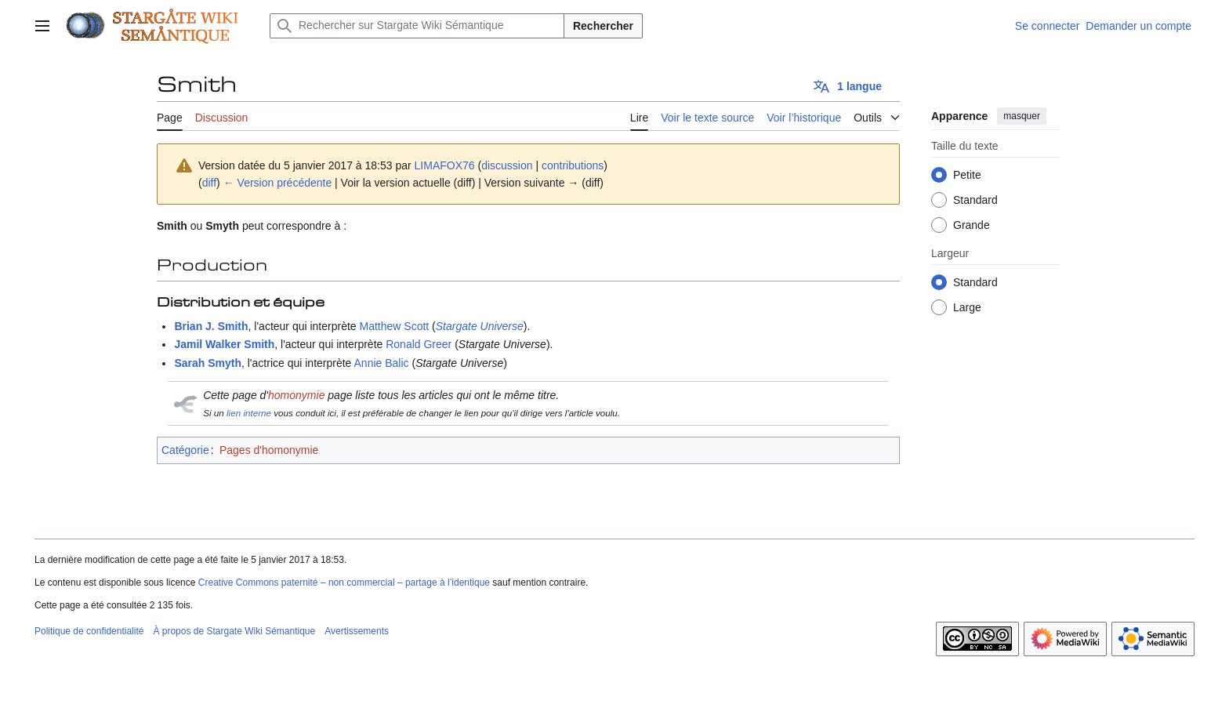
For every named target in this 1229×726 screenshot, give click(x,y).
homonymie (296, 395)
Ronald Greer (418, 344)
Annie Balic (381, 363)
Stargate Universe (480, 326)
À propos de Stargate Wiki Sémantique (234, 631)
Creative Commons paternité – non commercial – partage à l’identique (344, 582)
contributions (573, 165)
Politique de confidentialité (88, 631)
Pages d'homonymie (268, 450)
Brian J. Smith (211, 326)
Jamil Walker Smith (224, 344)
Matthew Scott (395, 326)
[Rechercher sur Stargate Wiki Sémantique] (417, 25)
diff (209, 182)
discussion (506, 165)
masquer (1021, 116)
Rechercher (603, 26)
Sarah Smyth (207, 363)
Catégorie (185, 450)
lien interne (249, 413)
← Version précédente (277, 182)
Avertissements (356, 631)
